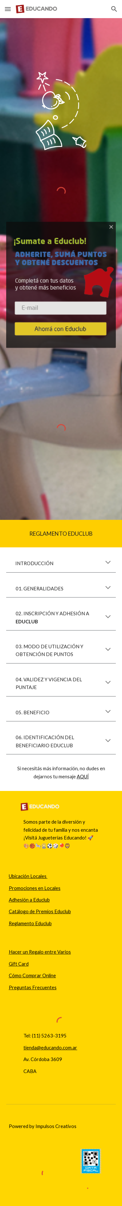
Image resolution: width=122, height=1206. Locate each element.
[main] (61, 534)
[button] (8, 9)
